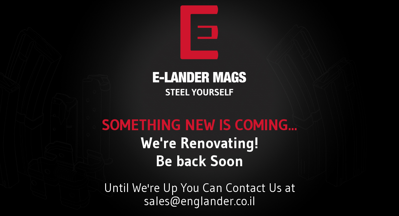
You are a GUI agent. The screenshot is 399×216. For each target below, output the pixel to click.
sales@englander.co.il (199, 201)
